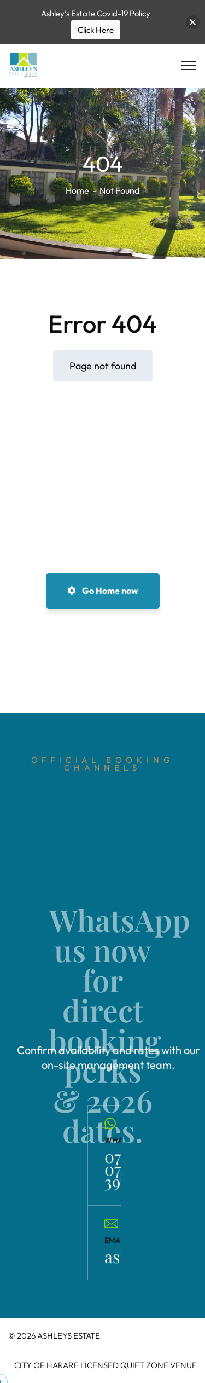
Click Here (96, 30)
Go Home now (102, 590)
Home (77, 190)
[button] (193, 22)
